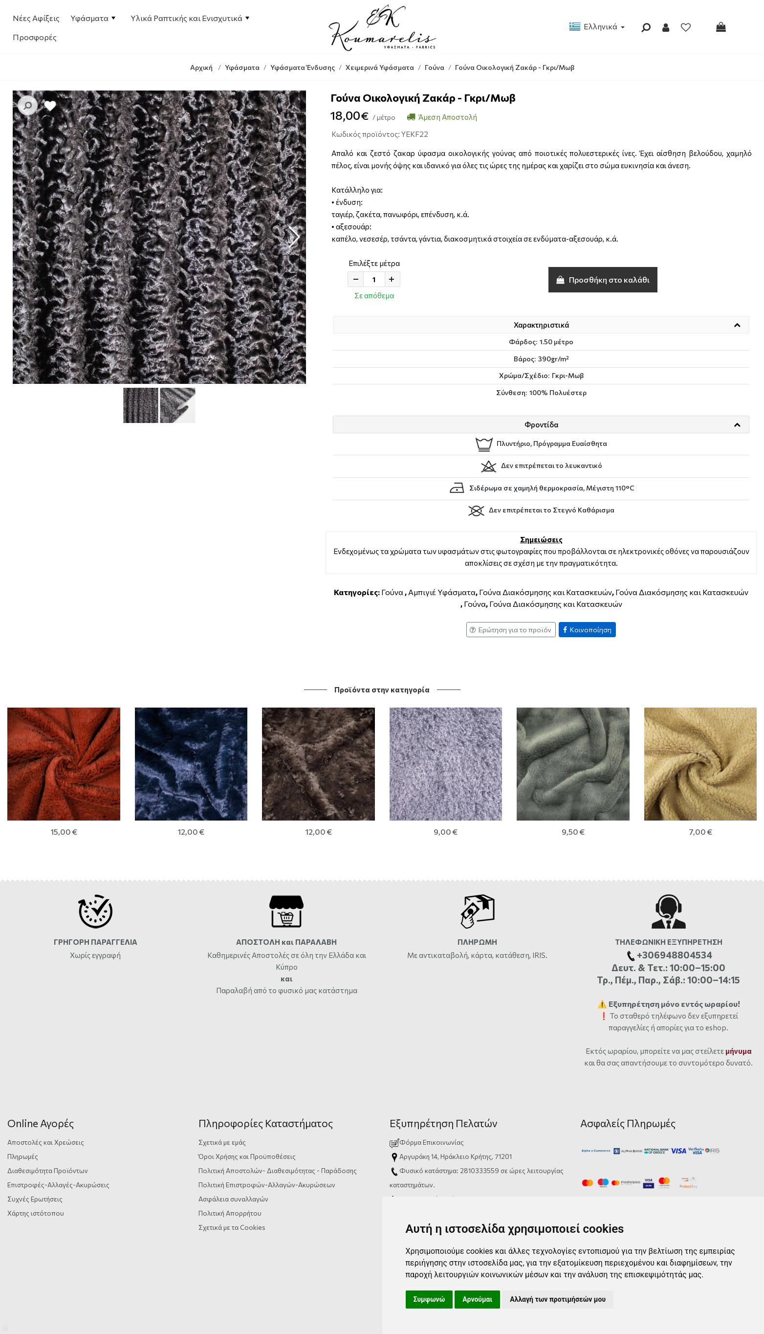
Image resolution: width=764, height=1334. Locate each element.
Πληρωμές (22, 1156)
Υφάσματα (92, 17)
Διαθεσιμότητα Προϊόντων (47, 1170)
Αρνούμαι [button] (477, 1299)
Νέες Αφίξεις (36, 17)
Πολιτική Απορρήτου (230, 1213)
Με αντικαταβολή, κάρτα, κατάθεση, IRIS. (477, 955)
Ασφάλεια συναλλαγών (233, 1199)
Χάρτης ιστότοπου (35, 1213)
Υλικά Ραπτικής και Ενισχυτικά (190, 17)
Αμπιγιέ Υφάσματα (442, 592)
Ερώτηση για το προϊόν (510, 629)
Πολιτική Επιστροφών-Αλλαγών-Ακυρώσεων (266, 1184)
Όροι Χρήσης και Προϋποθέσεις (247, 1156)
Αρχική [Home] (201, 67)
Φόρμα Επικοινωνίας (427, 1142)
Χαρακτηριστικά (541, 324)
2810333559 (479, 1170)
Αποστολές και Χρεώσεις (45, 1142)
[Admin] (6, 1325)
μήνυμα (738, 1050)
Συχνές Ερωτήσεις (35, 1199)
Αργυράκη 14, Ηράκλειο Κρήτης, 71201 (455, 1156)
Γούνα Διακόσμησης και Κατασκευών (545, 592)
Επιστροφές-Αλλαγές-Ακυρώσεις (58, 1184)
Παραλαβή (235, 990)
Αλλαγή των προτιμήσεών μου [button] (558, 1299)
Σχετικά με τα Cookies (231, 1227)
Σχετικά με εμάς (222, 1142)
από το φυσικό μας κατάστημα (305, 990)
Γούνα (392, 592)
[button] (294, 237)
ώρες (517, 1170)
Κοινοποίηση (587, 629)
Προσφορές (35, 37)
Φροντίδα (541, 424)
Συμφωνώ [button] (429, 1299)
